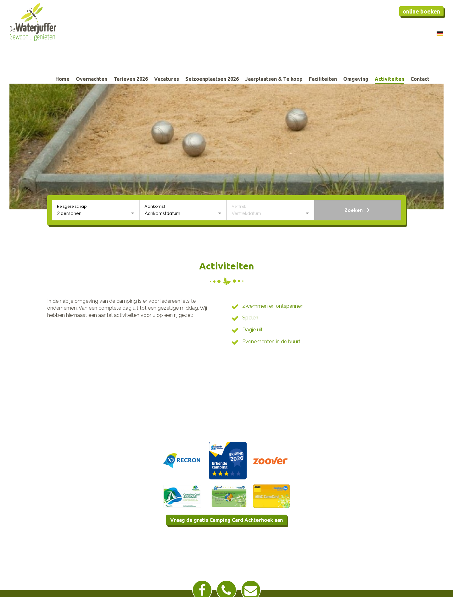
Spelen (250, 318)
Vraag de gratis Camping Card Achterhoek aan (226, 520)
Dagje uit (252, 330)
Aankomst (154, 206)
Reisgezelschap (72, 206)
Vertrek (239, 206)
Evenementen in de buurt (271, 342)
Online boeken (421, 11)
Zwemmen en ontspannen (273, 306)
